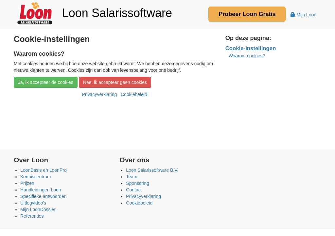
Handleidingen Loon (40, 189)
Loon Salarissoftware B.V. (152, 170)
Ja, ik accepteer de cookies (45, 82)
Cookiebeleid (134, 94)
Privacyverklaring (99, 94)
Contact (134, 189)
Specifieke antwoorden (43, 196)
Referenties (32, 216)
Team (131, 176)
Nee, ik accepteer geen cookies (115, 82)
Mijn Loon (303, 14)
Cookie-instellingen (250, 48)
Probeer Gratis (247, 14)
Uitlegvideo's (33, 203)
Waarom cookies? (247, 55)
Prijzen (27, 183)
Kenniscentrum (35, 176)
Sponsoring (137, 183)
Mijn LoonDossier (38, 209)
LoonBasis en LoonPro (43, 170)
